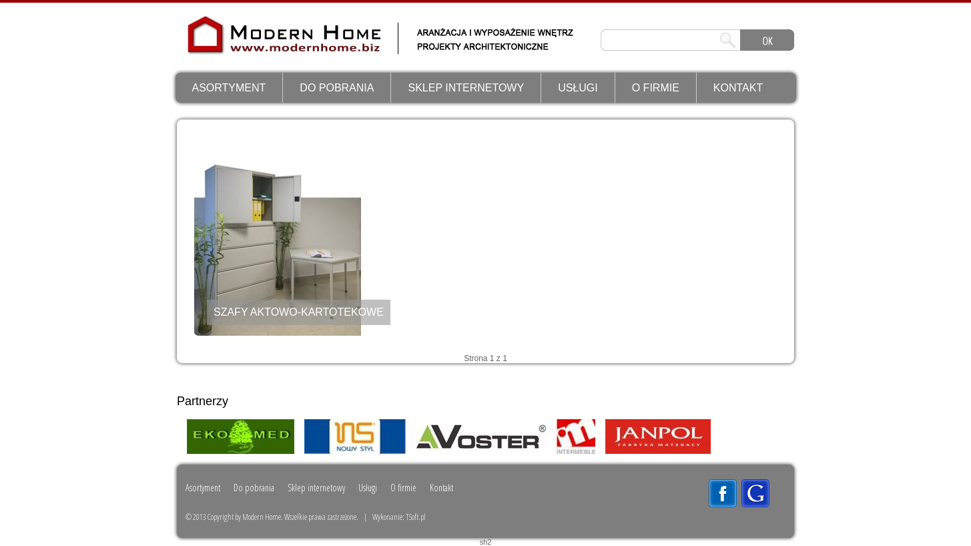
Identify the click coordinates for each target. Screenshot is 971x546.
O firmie (655, 87)
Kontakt (738, 87)
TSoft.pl (416, 517)
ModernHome (242, 44)
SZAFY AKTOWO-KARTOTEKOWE (299, 312)
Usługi (578, 87)
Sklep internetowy (466, 87)
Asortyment (229, 87)
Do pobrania (337, 87)
